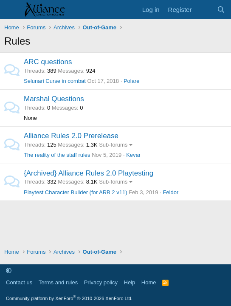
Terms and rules (58, 282)
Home (148, 282)
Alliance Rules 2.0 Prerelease (71, 136)
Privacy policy (101, 282)
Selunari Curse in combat (55, 81)
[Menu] (12, 9)
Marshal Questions (54, 99)
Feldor (170, 192)
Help (129, 282)
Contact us (19, 282)
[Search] (221, 9)
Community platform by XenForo (69, 298)
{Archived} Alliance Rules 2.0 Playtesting (88, 173)
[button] (8, 270)
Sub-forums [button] (113, 145)
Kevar (133, 155)
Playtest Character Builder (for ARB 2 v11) (75, 192)
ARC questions (48, 62)
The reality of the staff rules (57, 155)
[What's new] (204, 9)
